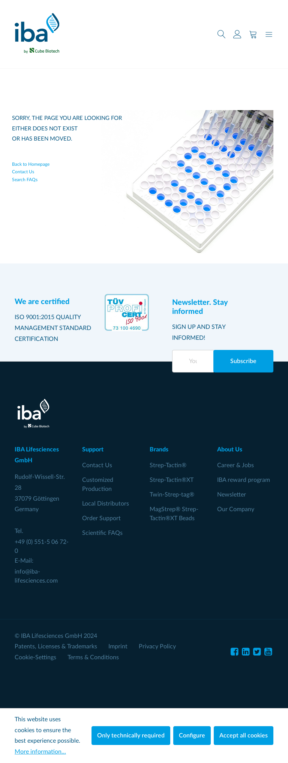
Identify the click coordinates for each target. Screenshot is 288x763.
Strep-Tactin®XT (172, 480)
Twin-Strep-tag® (172, 495)
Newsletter (231, 495)
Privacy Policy (157, 646)
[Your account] (237, 34)
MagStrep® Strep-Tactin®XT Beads (174, 513)
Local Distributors (105, 504)
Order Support (101, 518)
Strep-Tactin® (168, 465)
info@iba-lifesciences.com (36, 576)
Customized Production (97, 484)
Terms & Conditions (93, 657)
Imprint (118, 646)
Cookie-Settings (35, 657)
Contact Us (23, 172)
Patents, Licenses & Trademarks (56, 646)
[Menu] (269, 34)
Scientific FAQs (102, 533)
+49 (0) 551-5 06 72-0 (42, 546)
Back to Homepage (31, 164)
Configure (192, 736)
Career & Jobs (235, 465)
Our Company (235, 509)
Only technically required (131, 736)
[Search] (222, 34)
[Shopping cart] (253, 34)
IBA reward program (243, 480)
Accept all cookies (243, 736)
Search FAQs (25, 180)
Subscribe (243, 361)
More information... (40, 752)
